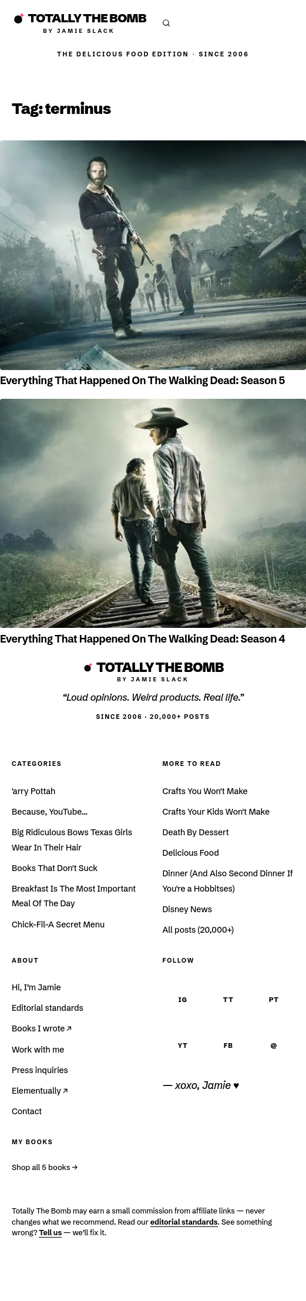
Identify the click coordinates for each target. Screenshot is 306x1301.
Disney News (187, 909)
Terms (86, 1284)
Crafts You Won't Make (205, 791)
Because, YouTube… (50, 811)
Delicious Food (191, 853)
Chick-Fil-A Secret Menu (58, 924)
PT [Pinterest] (274, 1000)
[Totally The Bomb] (79, 22)
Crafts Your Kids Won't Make (216, 811)
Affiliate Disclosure (159, 1284)
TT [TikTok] (228, 1000)
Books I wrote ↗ (42, 1028)
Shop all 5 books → (45, 1167)
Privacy (44, 1284)
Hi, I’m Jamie (36, 987)
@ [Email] (274, 1045)
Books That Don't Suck (54, 868)
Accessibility (248, 1284)
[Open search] (166, 22)
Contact (27, 1111)
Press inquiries (40, 1070)
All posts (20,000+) (198, 930)
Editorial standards (47, 1008)
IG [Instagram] (183, 1000)
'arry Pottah (33, 791)
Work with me (38, 1049)
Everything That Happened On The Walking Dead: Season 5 (142, 380)
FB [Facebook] (228, 1045)
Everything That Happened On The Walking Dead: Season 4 (142, 639)
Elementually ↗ (40, 1090)
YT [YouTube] (183, 1045)
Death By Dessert (196, 832)
